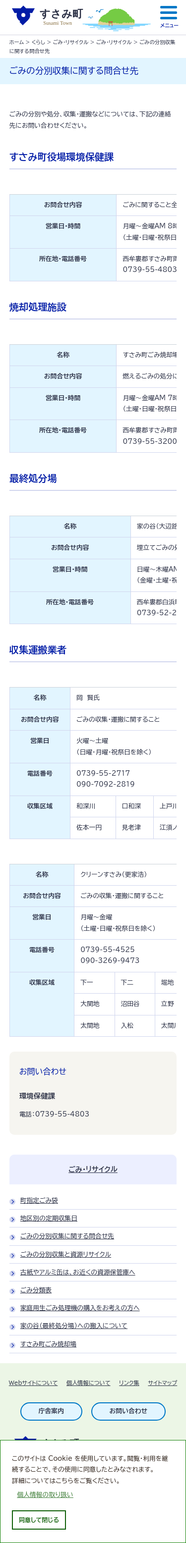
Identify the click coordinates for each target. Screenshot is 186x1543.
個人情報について (88, 1386)
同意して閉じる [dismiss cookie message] (39, 1520)
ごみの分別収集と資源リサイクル (65, 1258)
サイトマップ (162, 1386)
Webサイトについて (33, 1386)
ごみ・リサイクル (71, 42)
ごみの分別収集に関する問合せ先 (67, 1240)
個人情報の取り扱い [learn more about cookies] (45, 1494)
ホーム (16, 42)
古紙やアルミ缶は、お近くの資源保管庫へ (77, 1276)
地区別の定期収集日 (48, 1222)
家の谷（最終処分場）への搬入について (73, 1330)
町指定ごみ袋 (39, 1204)
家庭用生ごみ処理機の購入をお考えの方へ (80, 1311)
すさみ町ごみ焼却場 (48, 1347)
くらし (38, 42)
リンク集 (129, 1386)
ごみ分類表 (36, 1293)
